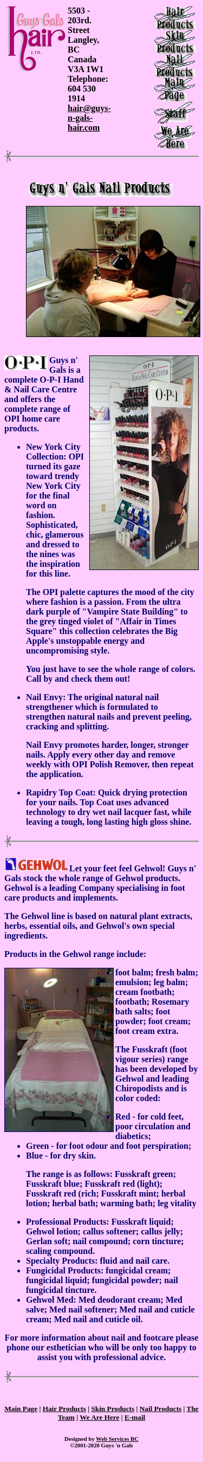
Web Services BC (117, 1438)
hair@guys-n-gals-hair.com (89, 117)
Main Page (20, 1409)
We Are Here (99, 1417)
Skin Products (112, 1409)
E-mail (135, 1417)
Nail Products (161, 1409)
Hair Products (64, 1409)
